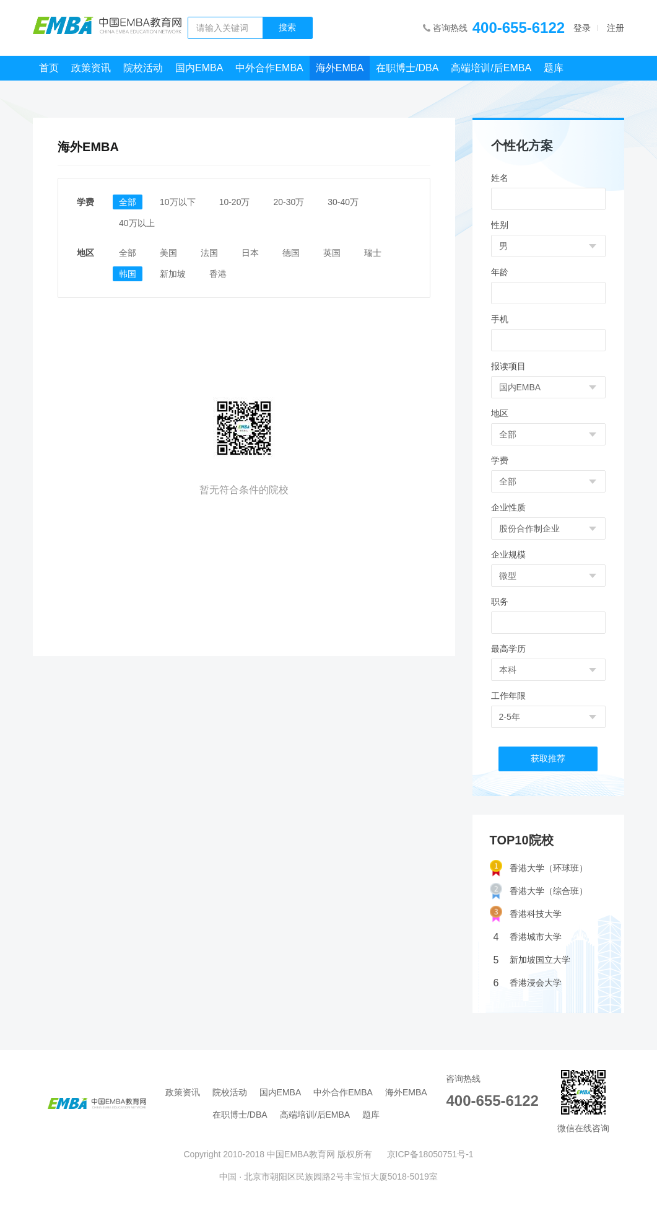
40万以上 (137, 223)
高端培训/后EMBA (491, 68)
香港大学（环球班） (539, 868)
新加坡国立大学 (532, 960)
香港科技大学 (526, 914)
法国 (209, 253)
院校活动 (143, 68)
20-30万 (288, 202)
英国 (332, 253)
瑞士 (372, 253)
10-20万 (234, 202)
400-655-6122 (518, 27)
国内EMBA (199, 68)
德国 (291, 253)
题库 (553, 68)
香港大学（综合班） (539, 891)
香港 (218, 274)
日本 (250, 253)
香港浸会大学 (528, 983)
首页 (49, 68)
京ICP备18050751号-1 (430, 1154)
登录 (582, 28)
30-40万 (343, 202)
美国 (168, 253)
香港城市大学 (528, 937)
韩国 (127, 274)
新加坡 (173, 274)
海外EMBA (339, 68)
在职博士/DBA (407, 68)
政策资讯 (91, 68)
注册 (615, 28)
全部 (127, 202)
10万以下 (178, 202)
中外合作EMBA (269, 68)
